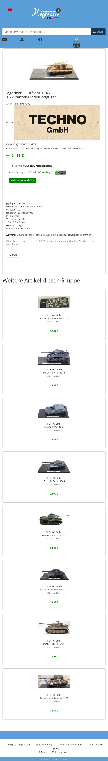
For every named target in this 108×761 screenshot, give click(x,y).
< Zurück (12, 254)
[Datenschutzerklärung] (69, 744)
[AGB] (56, 748)
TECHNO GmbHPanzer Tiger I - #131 (54, 643)
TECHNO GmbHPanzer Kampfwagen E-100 (54, 589)
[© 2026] (8, 744)
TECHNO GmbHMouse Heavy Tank (54, 426)
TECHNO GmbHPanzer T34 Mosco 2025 (54, 535)
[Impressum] (24, 744)
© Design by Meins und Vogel (54, 752)
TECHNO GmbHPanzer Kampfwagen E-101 (54, 318)
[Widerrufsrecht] (95, 744)
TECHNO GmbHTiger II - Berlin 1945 (54, 481)
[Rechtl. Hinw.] (44, 744)
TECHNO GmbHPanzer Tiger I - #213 (54, 372)
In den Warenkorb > (22, 180)
